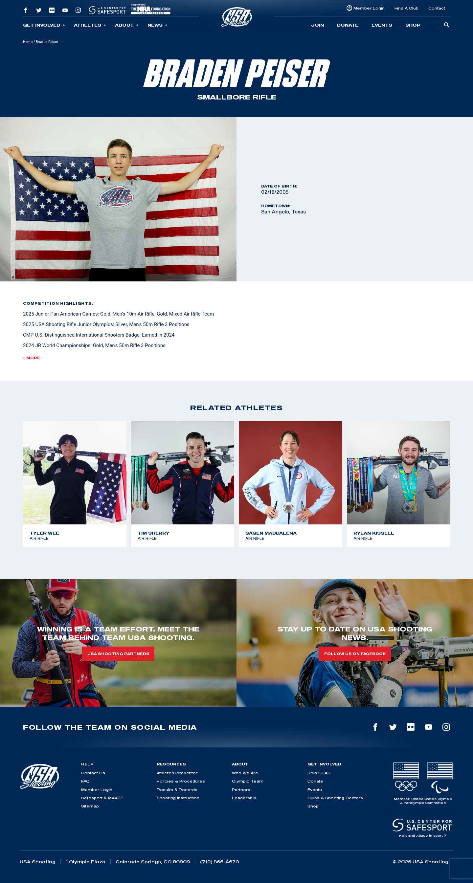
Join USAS (318, 773)
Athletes (90, 25)
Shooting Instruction (178, 798)
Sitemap (90, 806)
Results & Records (177, 789)
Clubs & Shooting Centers (335, 798)
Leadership (244, 798)
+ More (31, 358)
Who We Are (245, 773)
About (127, 25)
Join (317, 25)
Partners (241, 789)
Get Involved (44, 25)
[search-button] (446, 25)
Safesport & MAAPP (102, 798)
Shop (412, 25)
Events (382, 25)
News (157, 25)
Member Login (369, 8)
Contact (436, 8)
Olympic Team (247, 781)
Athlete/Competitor (177, 773)
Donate (347, 25)
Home (28, 42)
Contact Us (93, 773)
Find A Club (406, 8)
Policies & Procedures (181, 781)
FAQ (85, 781)
